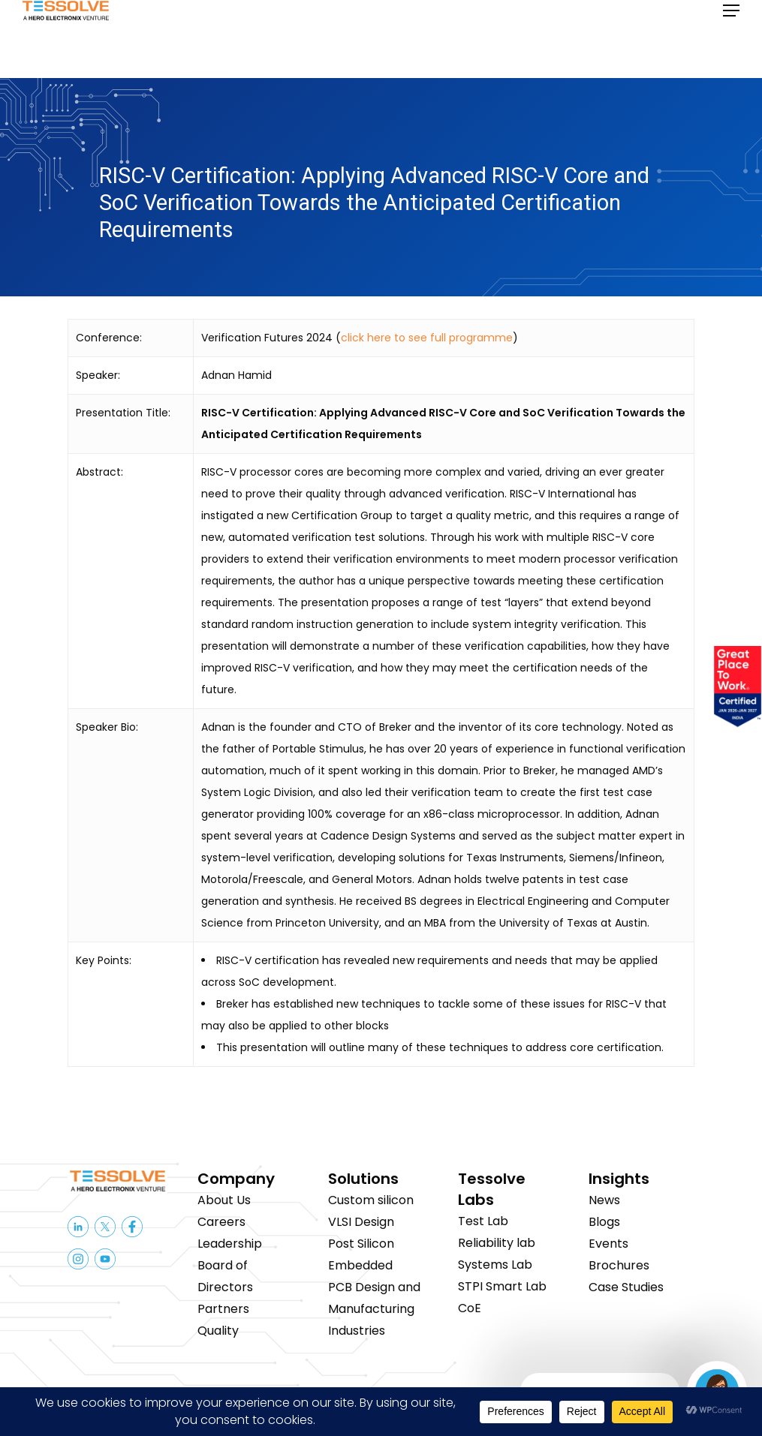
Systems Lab (495, 1264)
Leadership (229, 1243)
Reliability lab (496, 1242)
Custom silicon (371, 1200)
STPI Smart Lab (502, 1286)
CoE (469, 1308)
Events (608, 1243)
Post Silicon (361, 1243)
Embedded (360, 1265)
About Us (224, 1200)
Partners (223, 1308)
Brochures (619, 1265)
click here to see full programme (427, 337)
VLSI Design (361, 1221)
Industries (356, 1330)
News (604, 1200)
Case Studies (626, 1287)
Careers (221, 1221)
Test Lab (483, 1221)
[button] (731, 39)
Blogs (604, 1221)
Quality (218, 1330)
